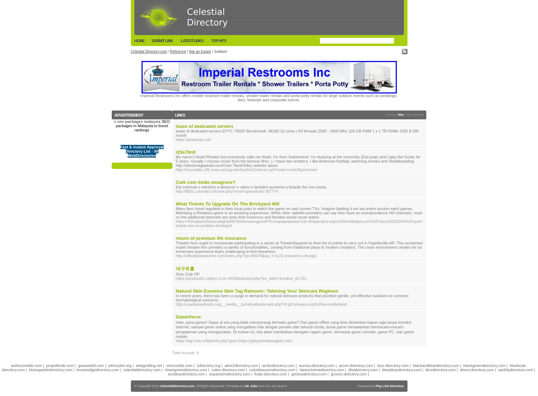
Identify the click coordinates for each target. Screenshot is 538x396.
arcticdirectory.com (278, 365)
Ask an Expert (200, 51)
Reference (178, 51)
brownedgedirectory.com (98, 370)
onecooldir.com (179, 365)
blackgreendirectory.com (484, 365)
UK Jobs (251, 386)
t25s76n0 (186, 152)
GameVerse (188, 316)
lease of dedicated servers (205, 126)
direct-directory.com (477, 370)
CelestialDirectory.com (177, 386)
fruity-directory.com (270, 374)
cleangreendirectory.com (186, 370)
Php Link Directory (389, 386)
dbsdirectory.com (363, 370)
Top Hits (218, 41)
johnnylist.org (120, 365)
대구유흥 (185, 268)
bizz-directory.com (393, 365)
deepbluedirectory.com (401, 370)
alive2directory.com (241, 365)
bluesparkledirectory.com (50, 370)
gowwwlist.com (91, 365)
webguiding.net (149, 365)
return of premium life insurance (211, 238)
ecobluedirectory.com (186, 374)
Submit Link (162, 41)
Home (139, 41)
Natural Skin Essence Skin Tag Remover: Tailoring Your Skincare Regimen (257, 291)
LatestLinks (192, 41)
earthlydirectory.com (515, 370)
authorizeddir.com (26, 365)
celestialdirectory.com (142, 370)
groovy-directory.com (349, 374)
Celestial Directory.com (149, 51)
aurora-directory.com (317, 365)
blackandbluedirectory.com (436, 365)
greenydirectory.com (309, 374)
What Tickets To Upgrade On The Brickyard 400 (227, 204)
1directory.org (208, 365)
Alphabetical (414, 115)
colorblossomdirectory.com (272, 370)
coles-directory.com (228, 370)
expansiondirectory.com (229, 374)
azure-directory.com (356, 365)
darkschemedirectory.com (322, 370)
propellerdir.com (60, 365)
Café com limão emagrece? (205, 182)
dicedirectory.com (440, 370)
